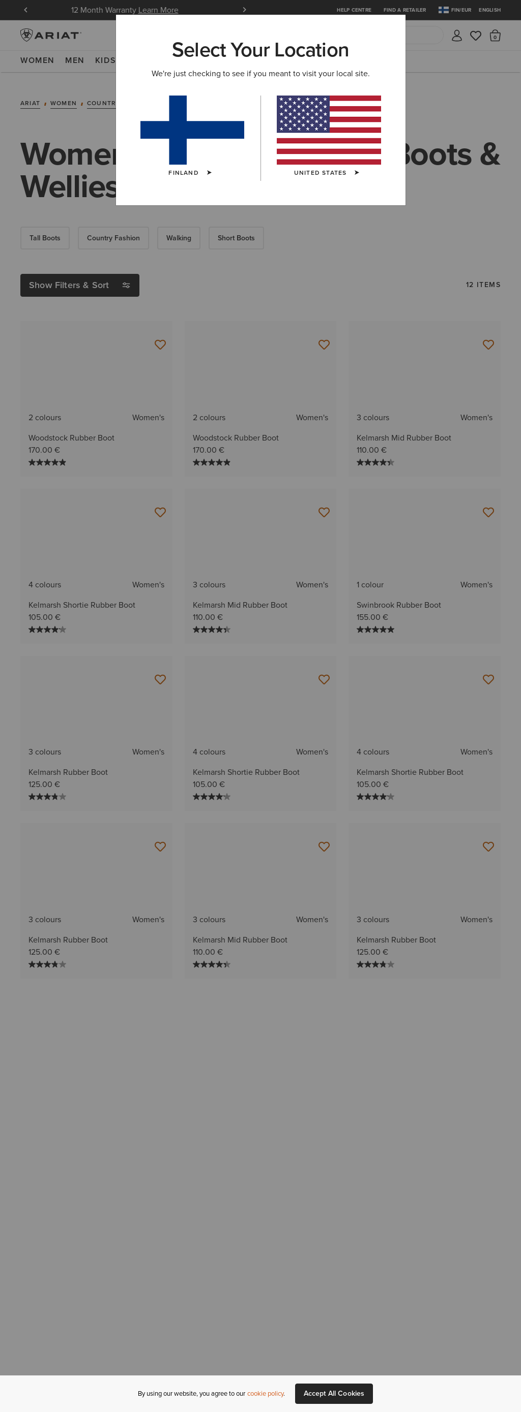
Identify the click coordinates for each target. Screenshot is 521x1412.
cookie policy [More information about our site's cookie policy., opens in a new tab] (265, 1393)
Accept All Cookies (334, 1393)
